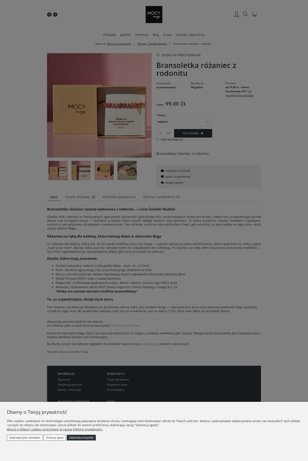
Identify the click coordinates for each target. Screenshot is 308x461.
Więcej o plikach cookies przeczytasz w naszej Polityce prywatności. (55, 429)
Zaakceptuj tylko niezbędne (24, 437)
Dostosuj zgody (55, 437)
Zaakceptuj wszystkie (81, 437)
